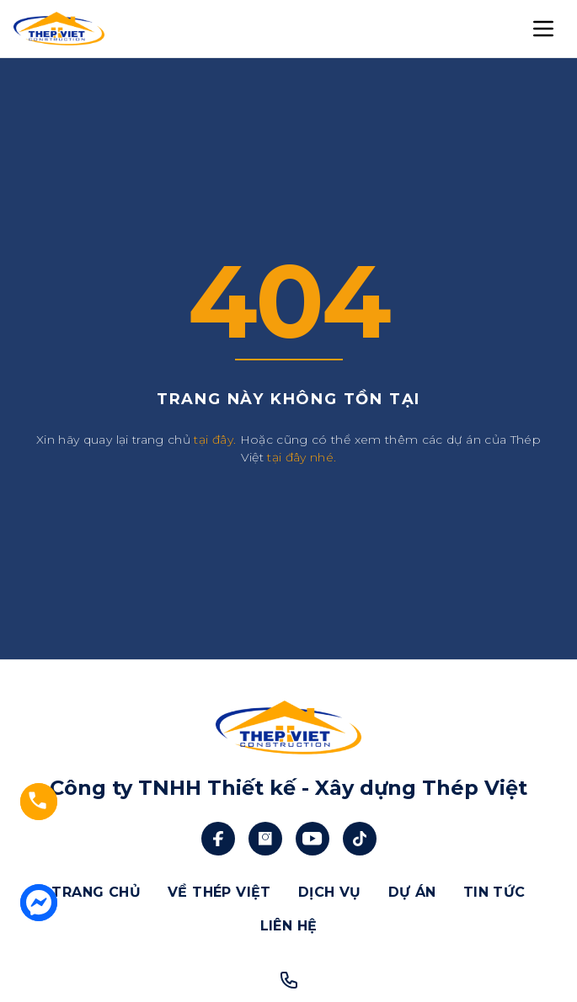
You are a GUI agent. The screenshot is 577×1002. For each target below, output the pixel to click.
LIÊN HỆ (289, 926)
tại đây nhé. (301, 457)
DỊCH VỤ (329, 892)
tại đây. (215, 439)
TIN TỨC (494, 892)
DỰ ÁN (412, 892)
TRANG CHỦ (96, 892)
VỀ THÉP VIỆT (219, 892)
